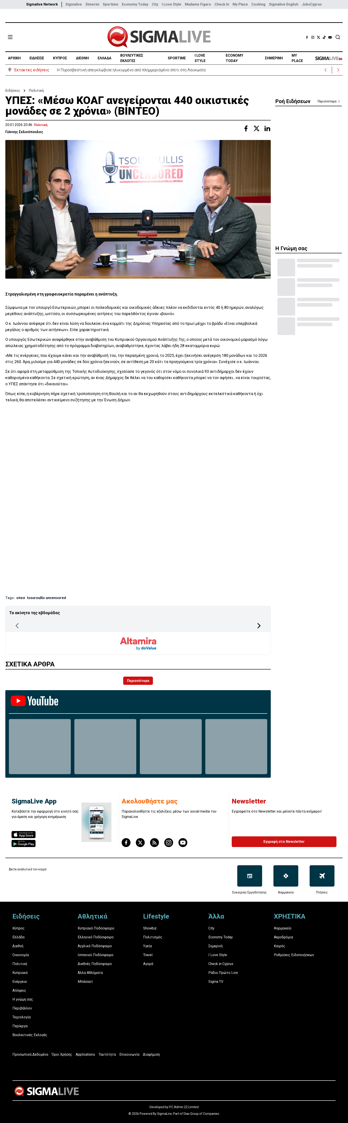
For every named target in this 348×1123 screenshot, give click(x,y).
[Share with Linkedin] (267, 128)
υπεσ (20, 598)
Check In (222, 4)
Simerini (92, 4)
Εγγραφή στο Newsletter (284, 841)
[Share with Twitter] (256, 128)
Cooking (258, 4)
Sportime (110, 4)
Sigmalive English (283, 4)
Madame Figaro (198, 4)
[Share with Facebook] (245, 128)
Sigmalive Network (42, 4)
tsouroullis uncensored (46, 598)
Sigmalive (73, 4)
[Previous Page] (17, 625)
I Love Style (171, 4)
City (155, 4)
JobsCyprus (312, 4)
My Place (240, 4)
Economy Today (135, 4)
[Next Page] (259, 625)
